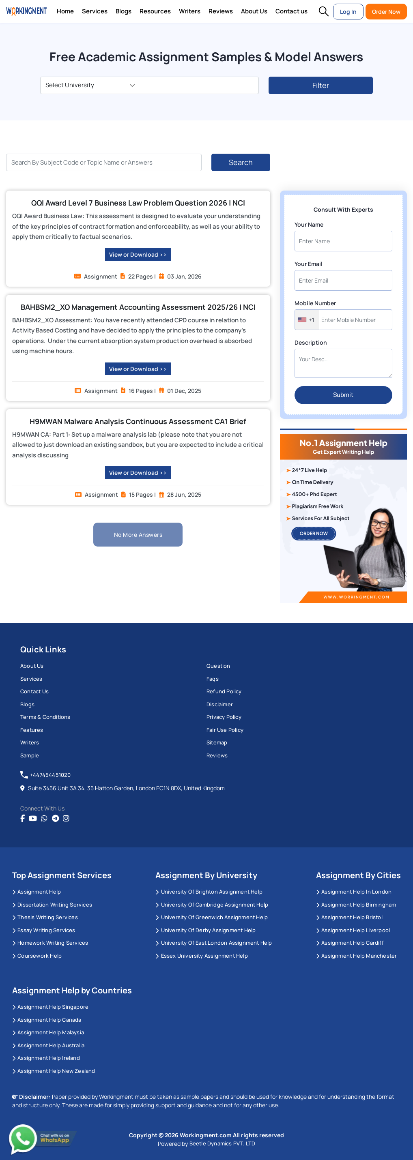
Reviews (221, 11)
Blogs (123, 11)
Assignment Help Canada (47, 1019)
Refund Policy (224, 691)
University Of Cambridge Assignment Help (211, 904)
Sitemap (216, 742)
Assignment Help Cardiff (350, 942)
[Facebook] (22, 818)
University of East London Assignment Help (213, 942)
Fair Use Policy (224, 729)
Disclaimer (219, 704)
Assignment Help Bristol (349, 917)
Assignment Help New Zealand (53, 1070)
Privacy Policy (223, 716)
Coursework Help (37, 955)
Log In (348, 11)
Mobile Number (315, 303)
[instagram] (66, 818)
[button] (324, 11)
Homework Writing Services (50, 942)
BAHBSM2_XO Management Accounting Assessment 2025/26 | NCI (138, 307)
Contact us (291, 11)
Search (241, 162)
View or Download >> (138, 254)
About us (32, 665)
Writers (189, 11)
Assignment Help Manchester (356, 955)
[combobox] (307, 320)
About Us (254, 11)
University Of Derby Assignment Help (205, 930)
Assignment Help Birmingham (356, 904)
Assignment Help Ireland (46, 1057)
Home (65, 11)
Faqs (212, 678)
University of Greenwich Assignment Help (211, 917)
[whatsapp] (44, 818)
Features (31, 729)
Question (218, 665)
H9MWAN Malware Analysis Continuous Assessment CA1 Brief (138, 421)
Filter (320, 85)
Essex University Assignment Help (201, 955)
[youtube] (33, 818)
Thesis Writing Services (45, 917)
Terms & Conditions (45, 716)
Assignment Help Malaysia (48, 1032)
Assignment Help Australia (48, 1045)
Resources (155, 11)
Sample (29, 755)
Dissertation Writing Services (52, 904)
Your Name (309, 224)
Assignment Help (36, 891)
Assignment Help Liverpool (353, 930)
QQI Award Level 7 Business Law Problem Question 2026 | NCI (138, 203)
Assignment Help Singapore (50, 1006)
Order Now (386, 11)
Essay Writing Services (43, 930)
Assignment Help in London (353, 891)
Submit (343, 394)
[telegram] (55, 818)
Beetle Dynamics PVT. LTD (222, 1143)
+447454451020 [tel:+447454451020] (45, 775)
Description (311, 342)
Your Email (309, 264)
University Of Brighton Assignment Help (208, 891)
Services (95, 11)
